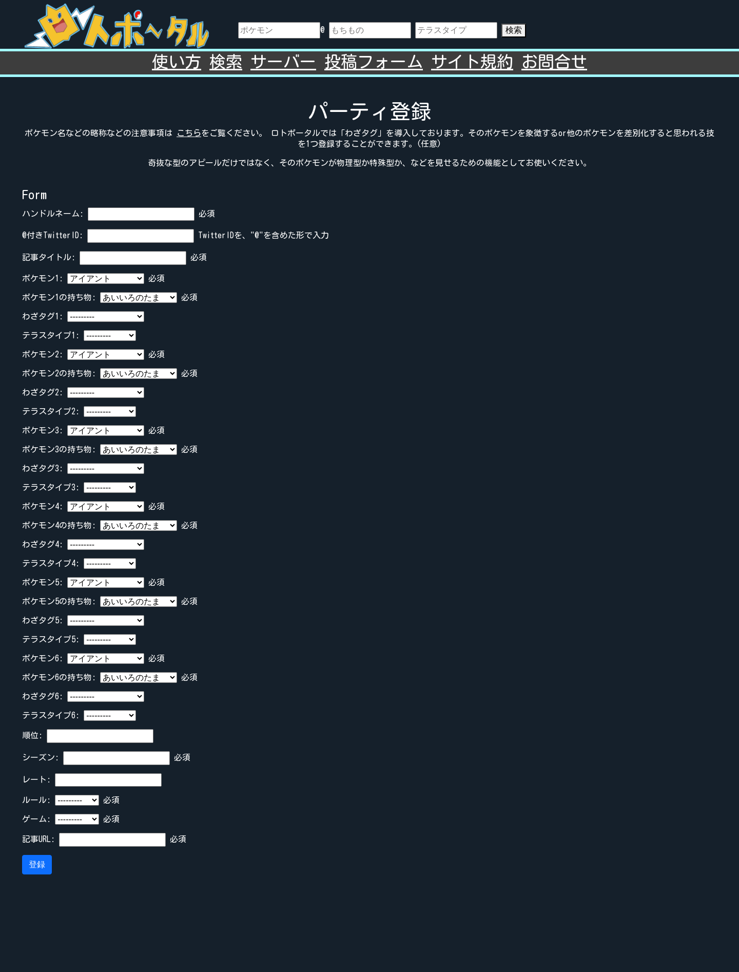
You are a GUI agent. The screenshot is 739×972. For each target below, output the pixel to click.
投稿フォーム (373, 61)
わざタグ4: (42, 544)
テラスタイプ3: (51, 487)
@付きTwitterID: (52, 235)
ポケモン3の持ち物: (59, 449)
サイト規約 (472, 61)
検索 (513, 30)
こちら (189, 133)
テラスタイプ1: (51, 335)
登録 (37, 864)
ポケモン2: (42, 354)
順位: (32, 735)
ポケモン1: (42, 278)
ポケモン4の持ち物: (59, 525)
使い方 (176, 61)
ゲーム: (36, 819)
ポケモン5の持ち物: (59, 601)
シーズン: (40, 757)
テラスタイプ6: (51, 715)
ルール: (36, 800)
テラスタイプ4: (51, 563)
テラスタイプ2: (51, 411)
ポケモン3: (42, 430)
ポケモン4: (42, 506)
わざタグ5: (42, 620)
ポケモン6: (42, 658)
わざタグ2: (42, 392)
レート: (36, 779)
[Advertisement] (369, 921)
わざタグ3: (42, 468)
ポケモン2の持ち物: (59, 373)
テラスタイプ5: (51, 639)
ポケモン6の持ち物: (59, 677)
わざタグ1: (42, 316)
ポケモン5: (42, 582)
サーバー (283, 61)
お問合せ (554, 61)
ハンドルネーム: (53, 213)
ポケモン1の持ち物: (59, 297)
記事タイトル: (48, 257)
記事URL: (38, 839)
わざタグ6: (42, 696)
